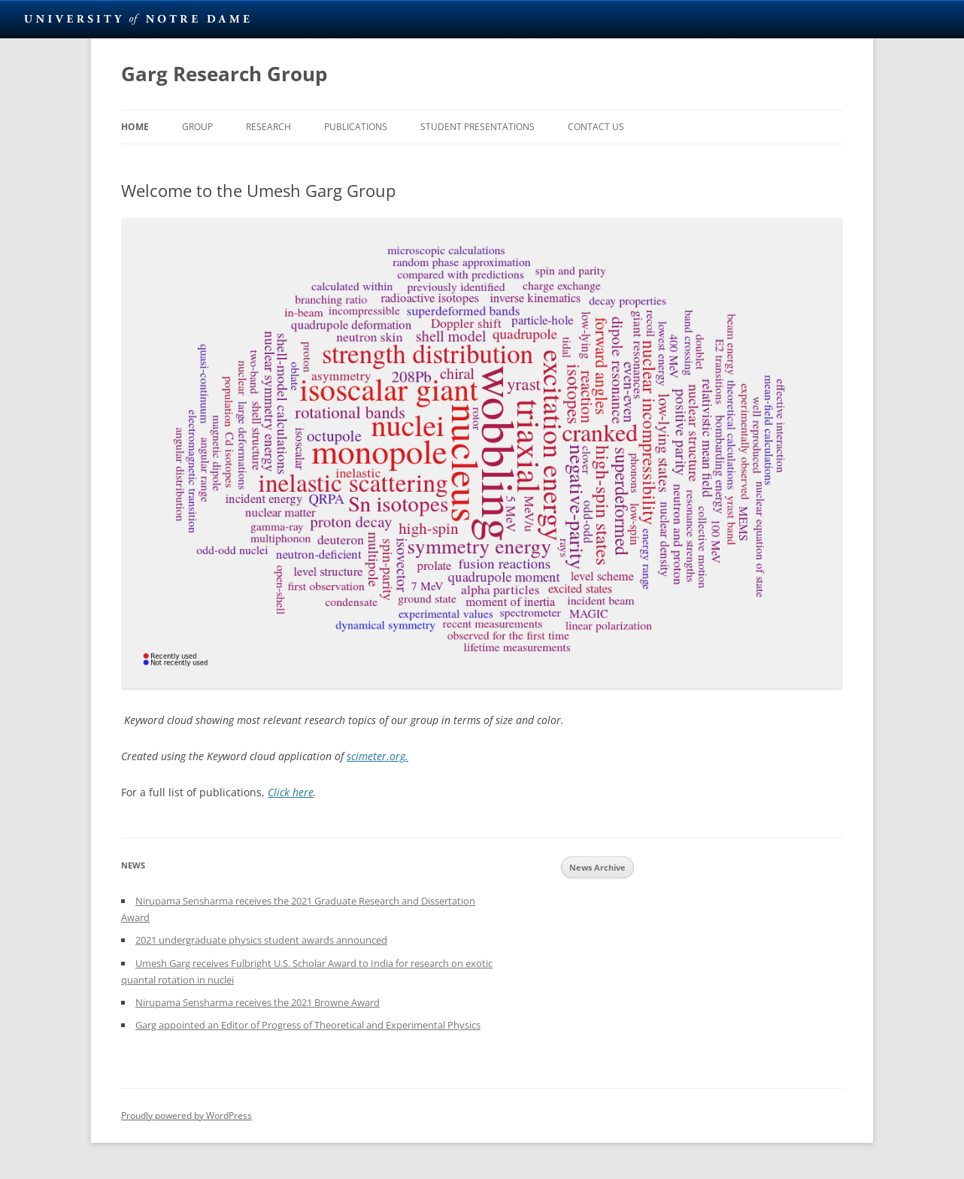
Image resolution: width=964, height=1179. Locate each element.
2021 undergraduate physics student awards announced (261, 940)
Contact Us (596, 126)
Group (197, 126)
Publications (355, 126)
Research (268, 126)
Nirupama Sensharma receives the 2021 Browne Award (257, 1002)
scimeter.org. (377, 756)
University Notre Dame (137, 19)
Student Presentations (477, 126)
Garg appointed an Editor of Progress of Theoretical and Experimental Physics (307, 1025)
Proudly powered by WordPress (186, 1115)
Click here (291, 792)
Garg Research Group (224, 73)
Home (135, 126)
